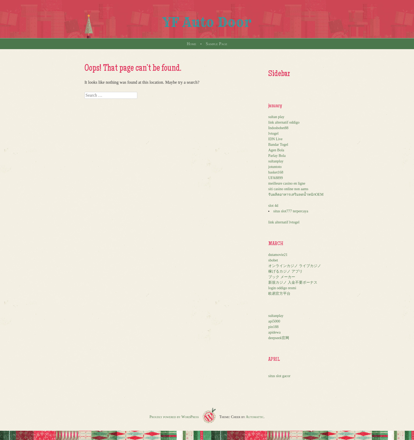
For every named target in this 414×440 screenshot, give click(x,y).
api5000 (274, 321)
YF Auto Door (207, 22)
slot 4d (273, 206)
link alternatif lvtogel (283, 222)
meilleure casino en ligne (286, 183)
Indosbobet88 (278, 128)
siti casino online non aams (288, 189)
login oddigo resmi (282, 288)
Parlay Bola (277, 156)
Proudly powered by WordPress (174, 417)
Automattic (255, 417)
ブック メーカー (281, 277)
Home (191, 43)
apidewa (274, 332)
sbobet (273, 260)
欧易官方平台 (279, 294)
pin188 (273, 327)
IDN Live (275, 139)
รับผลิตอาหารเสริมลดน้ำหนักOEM (295, 194)
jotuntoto (275, 167)
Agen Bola (276, 150)
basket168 (275, 172)
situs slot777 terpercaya (290, 211)
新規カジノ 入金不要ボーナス (292, 282)
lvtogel (273, 133)
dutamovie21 (278, 255)
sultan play (276, 117)
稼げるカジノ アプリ (285, 271)
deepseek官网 (278, 338)
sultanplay (276, 161)
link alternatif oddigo (283, 122)
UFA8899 (275, 178)
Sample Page (216, 43)
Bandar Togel (278, 145)
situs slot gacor (279, 376)
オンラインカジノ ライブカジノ (294, 266)
